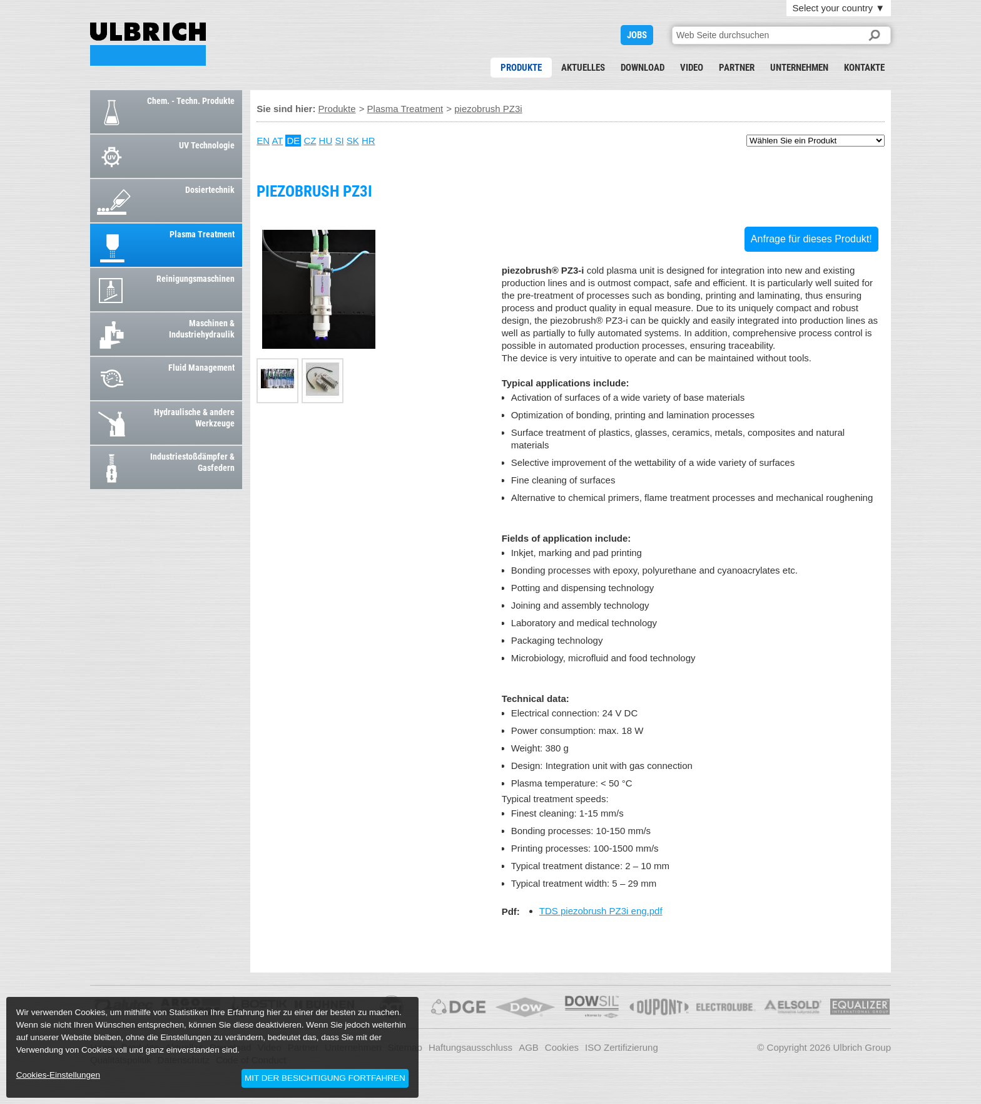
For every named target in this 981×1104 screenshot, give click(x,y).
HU (326, 140)
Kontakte (864, 67)
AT (277, 140)
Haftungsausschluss (470, 1047)
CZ (309, 140)
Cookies (562, 1047)
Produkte (521, 67)
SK (353, 140)
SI (339, 140)
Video (691, 67)
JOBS (637, 35)
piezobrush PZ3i (148, 44)
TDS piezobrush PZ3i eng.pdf (601, 910)
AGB (529, 1047)
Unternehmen (799, 67)
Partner (737, 67)
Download (642, 67)
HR (368, 140)
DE (293, 140)
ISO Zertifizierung (621, 1047)
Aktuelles (583, 67)
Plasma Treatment (405, 108)
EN (263, 140)
